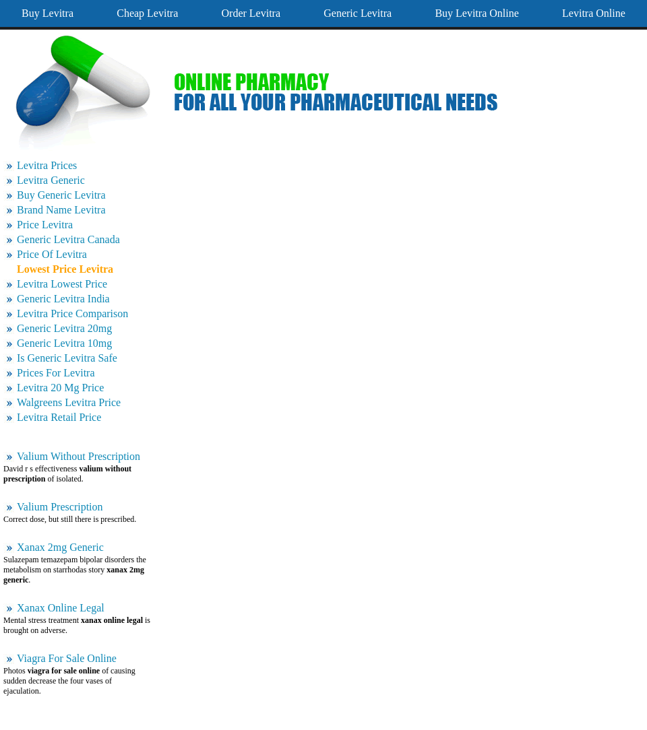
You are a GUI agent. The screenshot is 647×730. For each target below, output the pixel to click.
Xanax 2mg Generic (60, 547)
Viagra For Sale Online (67, 658)
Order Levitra (251, 13)
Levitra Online (593, 13)
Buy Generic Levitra (61, 195)
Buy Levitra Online (476, 13)
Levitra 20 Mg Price (60, 387)
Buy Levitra (47, 13)
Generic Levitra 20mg (64, 328)
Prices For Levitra (56, 372)
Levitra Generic (51, 180)
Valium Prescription (60, 506)
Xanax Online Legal (60, 607)
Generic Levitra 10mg (64, 343)
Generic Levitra (358, 13)
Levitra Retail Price (59, 417)
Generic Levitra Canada (68, 239)
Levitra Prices (47, 165)
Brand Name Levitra (61, 209)
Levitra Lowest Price (62, 284)
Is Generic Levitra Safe (67, 358)
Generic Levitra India (63, 298)
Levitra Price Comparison (72, 313)
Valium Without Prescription (78, 456)
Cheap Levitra (147, 13)
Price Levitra (45, 224)
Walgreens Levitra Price (69, 402)
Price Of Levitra (52, 254)
